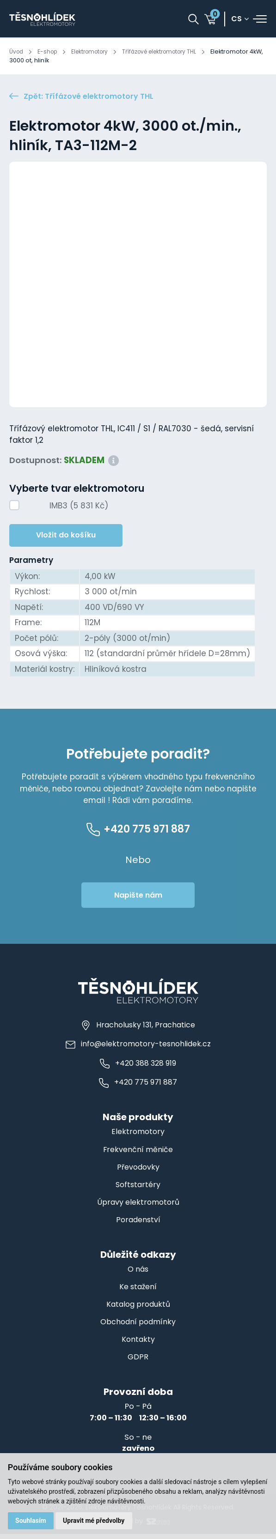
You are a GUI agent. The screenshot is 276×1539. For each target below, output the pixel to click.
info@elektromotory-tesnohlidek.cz (138, 1049)
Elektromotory (95, 51)
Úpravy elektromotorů (138, 1207)
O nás (138, 1274)
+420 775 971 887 (138, 1087)
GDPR (138, 1362)
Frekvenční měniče (138, 1154)
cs (236, 19)
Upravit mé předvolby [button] (94, 1520)
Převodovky (138, 1172)
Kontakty (138, 1344)
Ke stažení (138, 1291)
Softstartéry (138, 1189)
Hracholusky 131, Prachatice (138, 1030)
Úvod (17, 51)
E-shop (49, 51)
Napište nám (138, 900)
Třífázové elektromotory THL (171, 51)
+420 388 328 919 (138, 1068)
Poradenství (138, 1224)
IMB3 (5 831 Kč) (78, 507)
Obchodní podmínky (138, 1327)
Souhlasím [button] (31, 1520)
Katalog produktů (138, 1309)
